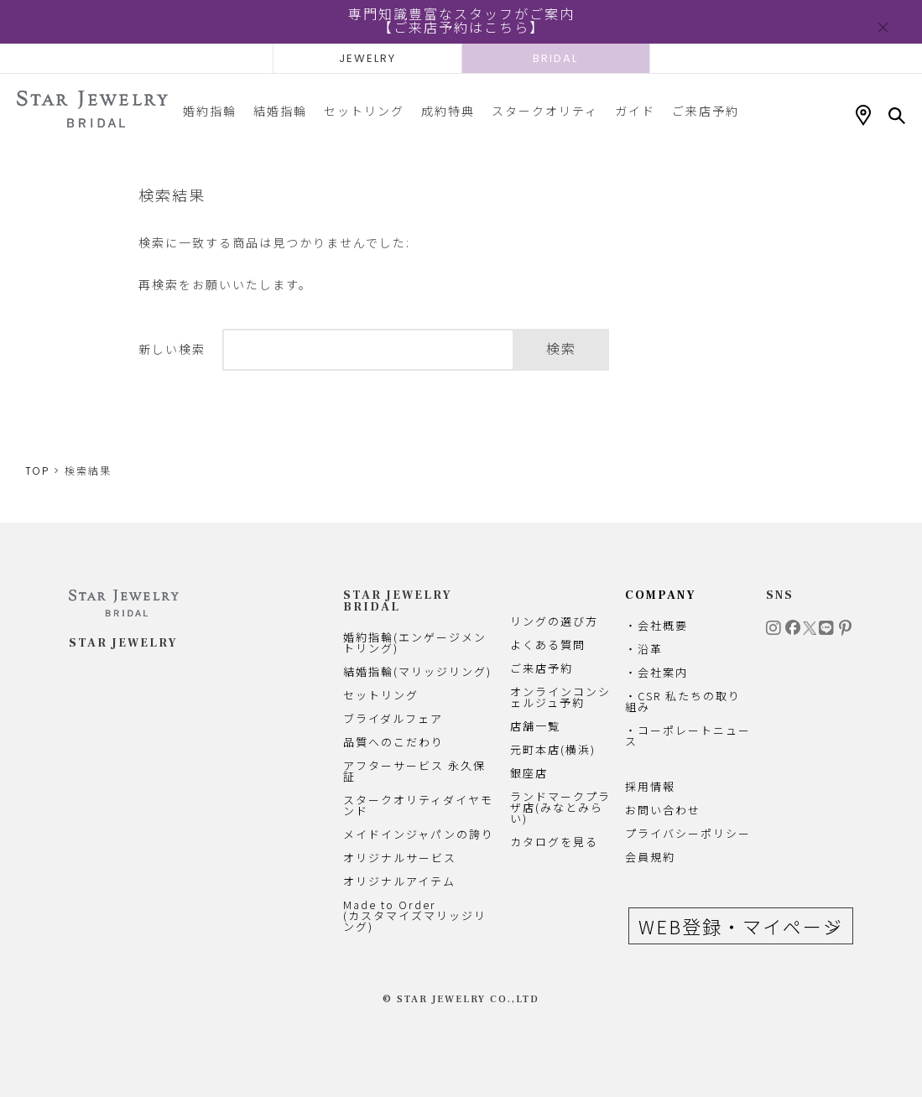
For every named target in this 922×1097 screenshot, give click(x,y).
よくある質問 (548, 644)
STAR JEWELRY (123, 643)
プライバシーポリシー (688, 833)
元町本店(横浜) (553, 749)
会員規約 (650, 857)
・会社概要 (656, 625)
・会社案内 (656, 672)
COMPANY (660, 595)
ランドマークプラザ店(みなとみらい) (560, 807)
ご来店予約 (705, 110)
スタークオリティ (545, 110)
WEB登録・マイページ (740, 925)
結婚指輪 (280, 110)
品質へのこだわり (393, 742)
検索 (561, 349)
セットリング (364, 110)
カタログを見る (554, 842)
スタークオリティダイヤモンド (418, 805)
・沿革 (644, 649)
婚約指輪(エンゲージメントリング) (415, 642)
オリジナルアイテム (399, 881)
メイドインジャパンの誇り (418, 834)
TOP (37, 471)
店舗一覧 (535, 726)
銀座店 (529, 773)
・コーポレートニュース (688, 735)
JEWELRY (367, 58)
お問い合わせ (663, 810)
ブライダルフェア (393, 718)
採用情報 (650, 786)
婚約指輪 (210, 110)
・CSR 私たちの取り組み (683, 701)
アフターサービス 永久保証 (414, 770)
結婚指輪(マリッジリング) (417, 671)
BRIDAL (555, 58)
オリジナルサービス (399, 858)
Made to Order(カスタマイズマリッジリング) (415, 915)
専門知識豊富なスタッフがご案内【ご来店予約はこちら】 (461, 21)
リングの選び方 (554, 621)
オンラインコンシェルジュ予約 (560, 697)
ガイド (635, 110)
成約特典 (448, 110)
